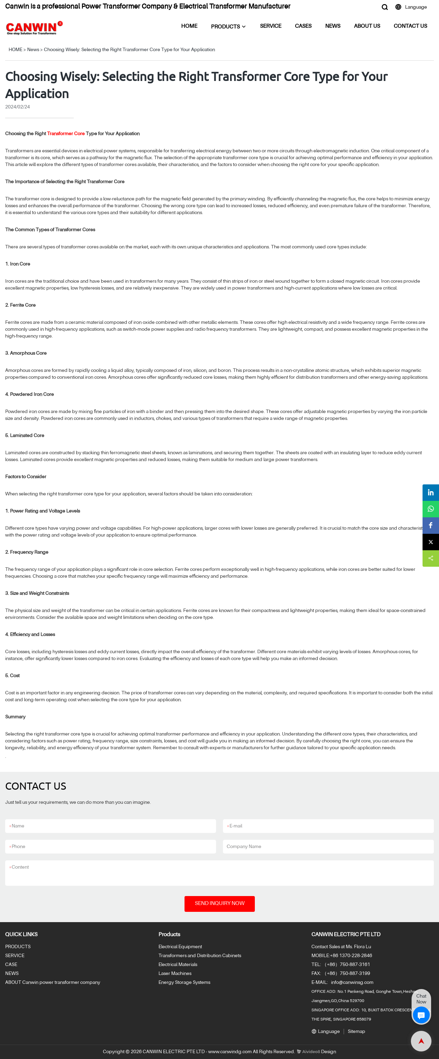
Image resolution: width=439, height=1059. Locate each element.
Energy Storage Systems (184, 982)
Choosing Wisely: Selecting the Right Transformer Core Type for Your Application (129, 49)
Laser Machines (174, 973)
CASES (303, 26)
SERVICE (270, 26)
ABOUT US (367, 26)
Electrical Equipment (180, 946)
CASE (11, 964)
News (33, 49)
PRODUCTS (225, 27)
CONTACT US (410, 26)
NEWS (332, 26)
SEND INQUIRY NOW (220, 903)
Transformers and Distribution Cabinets (199, 955)
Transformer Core (66, 133)
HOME (189, 26)
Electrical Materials (177, 964)
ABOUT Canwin (21, 982)
